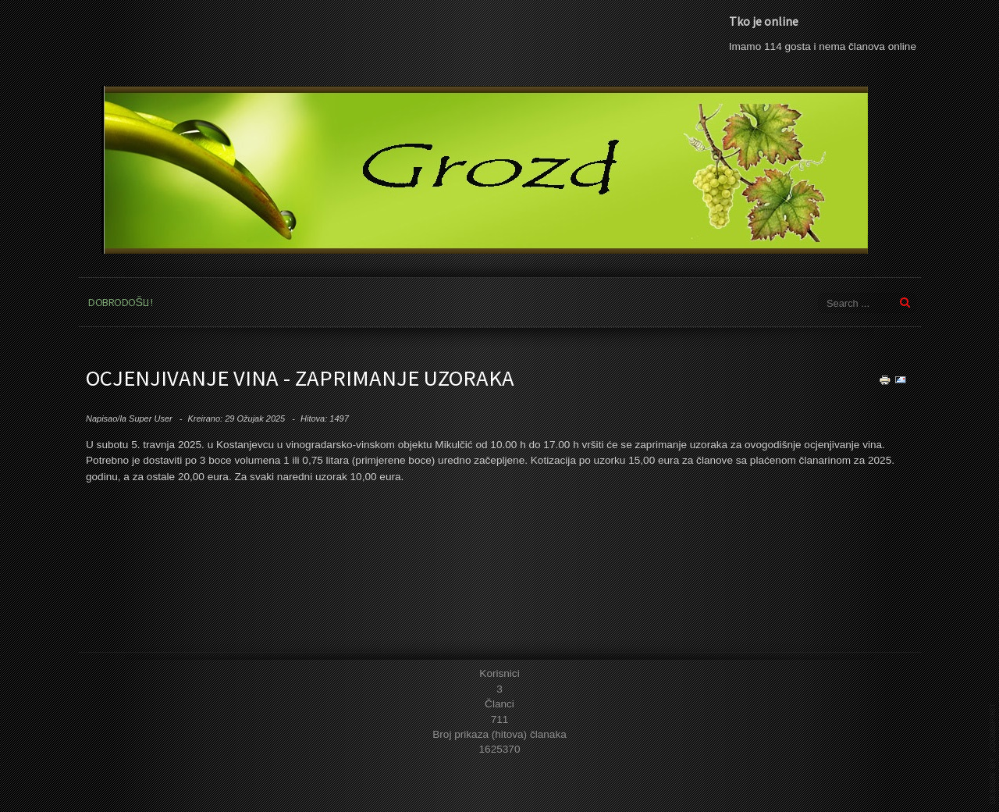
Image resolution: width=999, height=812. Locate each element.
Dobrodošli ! (120, 302)
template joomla (993, 753)
